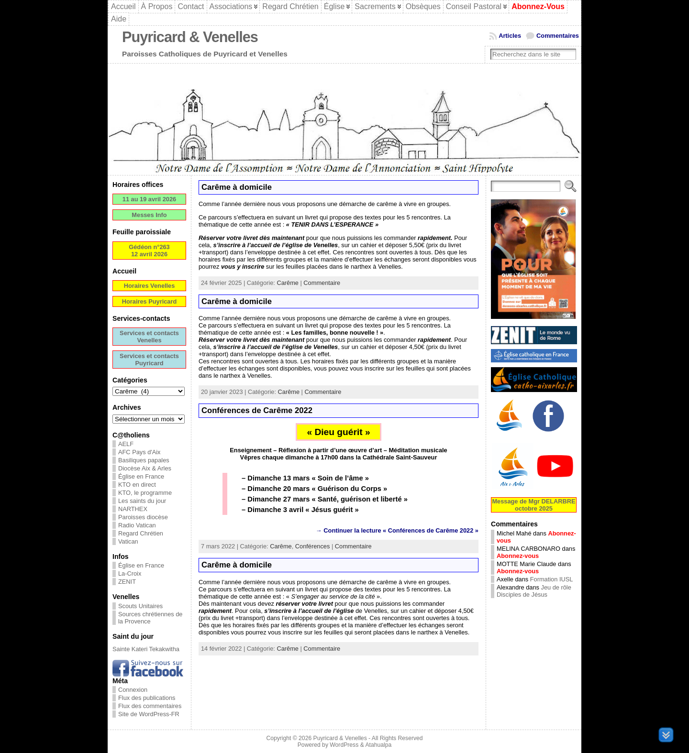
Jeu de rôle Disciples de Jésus (534, 591)
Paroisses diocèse (143, 517)
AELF (125, 443)
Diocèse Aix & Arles (144, 468)
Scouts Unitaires (140, 606)
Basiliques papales (143, 460)
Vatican (128, 541)
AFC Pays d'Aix (139, 452)
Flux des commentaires (149, 705)
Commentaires (557, 35)
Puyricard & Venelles (190, 37)
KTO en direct (137, 484)
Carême (288, 282)
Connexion (132, 689)
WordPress (344, 745)
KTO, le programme (145, 492)
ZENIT (127, 581)
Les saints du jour (142, 500)
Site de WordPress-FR (148, 714)
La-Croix (129, 573)
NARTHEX (132, 509)
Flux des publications (147, 697)
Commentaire (321, 282)
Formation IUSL (551, 579)
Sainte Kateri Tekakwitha (145, 649)
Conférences (312, 546)
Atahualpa (378, 745)
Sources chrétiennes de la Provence (150, 618)
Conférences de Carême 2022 (256, 410)
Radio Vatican (137, 525)
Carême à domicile (236, 187)
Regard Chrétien (140, 533)
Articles (510, 35)
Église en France (141, 476)
